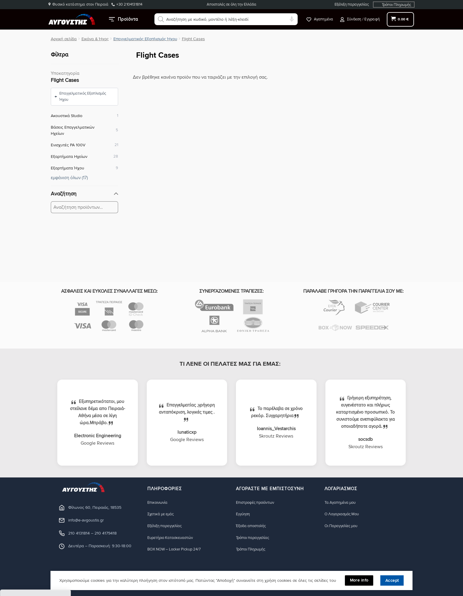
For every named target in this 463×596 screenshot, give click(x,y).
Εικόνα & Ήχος (95, 38)
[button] (360, 19)
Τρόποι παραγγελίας (254, 537)
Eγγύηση (244, 514)
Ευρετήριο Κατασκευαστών (173, 537)
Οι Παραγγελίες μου (343, 526)
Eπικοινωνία (158, 502)
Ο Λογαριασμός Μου (344, 514)
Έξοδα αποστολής (253, 526)
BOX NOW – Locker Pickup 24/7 (177, 549)
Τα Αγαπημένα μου (342, 502)
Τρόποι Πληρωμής (396, 4)
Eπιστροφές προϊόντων (257, 502)
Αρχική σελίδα (64, 38)
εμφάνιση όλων (69, 177)
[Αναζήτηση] (160, 19)
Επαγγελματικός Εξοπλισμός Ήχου (145, 38)
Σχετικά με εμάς (162, 514)
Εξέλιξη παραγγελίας (352, 4)
